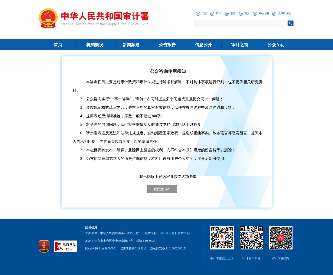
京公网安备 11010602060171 (168, 248)
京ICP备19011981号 (133, 248)
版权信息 (91, 227)
